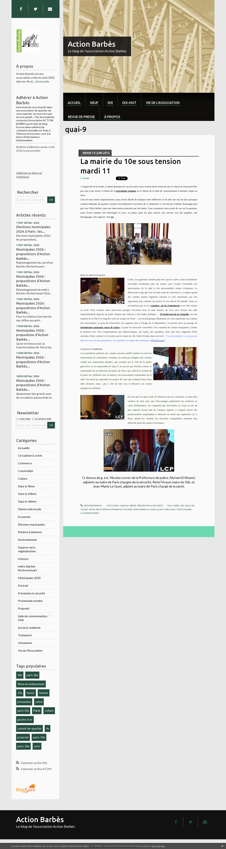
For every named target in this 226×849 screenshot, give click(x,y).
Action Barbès (91, 44)
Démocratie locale (29, 509)
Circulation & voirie (30, 455)
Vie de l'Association (30, 650)
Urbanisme (25, 642)
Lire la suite (42, 81)
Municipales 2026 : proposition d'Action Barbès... (32, 334)
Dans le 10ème (27, 493)
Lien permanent (91, 505)
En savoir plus (158, 846)
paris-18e (23, 746)
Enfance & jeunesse (30, 532)
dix (110, 102)
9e (47, 728)
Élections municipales (31, 524)
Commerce (25, 463)
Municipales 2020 (29, 578)
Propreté (23, 608)
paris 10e (23, 710)
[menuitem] (74, 100)
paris (176, 505)
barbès (43, 692)
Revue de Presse (81, 117)
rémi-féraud (103, 509)
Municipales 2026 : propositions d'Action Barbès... (33, 253)
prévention (24, 701)
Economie (24, 516)
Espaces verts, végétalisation (27, 549)
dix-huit (129, 102)
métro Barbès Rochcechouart (27, 568)
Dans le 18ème (27, 501)
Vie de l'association (163, 102)
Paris (36, 710)
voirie (38, 701)
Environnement (27, 539)
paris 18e (32, 675)
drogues (170, 509)
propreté (23, 737)
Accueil (74, 102)
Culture (22, 478)
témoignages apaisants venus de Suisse (100, 327)
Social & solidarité (29, 627)
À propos (112, 117)
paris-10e (39, 737)
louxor (31, 692)
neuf (94, 102)
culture (49, 710)
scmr (37, 746)
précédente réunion (126, 191)
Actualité (23, 448)
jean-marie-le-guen (144, 509)
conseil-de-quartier (29, 728)
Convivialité (25, 471)
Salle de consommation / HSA (33, 618)
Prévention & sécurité (31, 593)
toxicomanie (184, 509)
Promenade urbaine (30, 600)
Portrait (23, 585)
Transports (25, 635)
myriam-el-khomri (121, 509)
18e (19, 675)
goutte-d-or (24, 719)
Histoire (23, 559)
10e (19, 692)
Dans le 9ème (26, 486)
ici (112, 216)
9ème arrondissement (31, 684)
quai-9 (160, 509)
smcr (92, 509)
